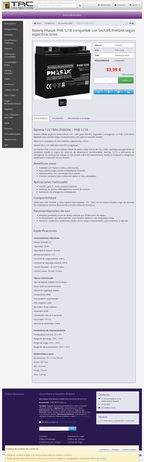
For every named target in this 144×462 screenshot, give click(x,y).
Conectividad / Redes (10, 63)
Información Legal (76, 436)
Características (41, 118)
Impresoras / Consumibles (10, 55)
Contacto (119, 5)
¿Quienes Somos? (47, 445)
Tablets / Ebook (11, 90)
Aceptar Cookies (129, 449)
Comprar (126, 80)
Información (57, 118)
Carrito (134, 5)
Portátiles (8, 34)
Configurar (104, 449)
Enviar (72, 428)
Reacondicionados (72, 15)
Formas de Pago (75, 442)
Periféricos (9, 84)
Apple (6, 123)
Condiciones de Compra (50, 442)
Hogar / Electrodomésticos (12, 102)
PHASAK (118, 45)
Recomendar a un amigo (79, 118)
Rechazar (115, 449)
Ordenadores (10, 23)
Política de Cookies (98, 458)
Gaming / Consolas (8, 72)
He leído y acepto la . (59, 422)
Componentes (10, 29)
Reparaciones (10, 139)
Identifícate (104, 5)
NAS (6, 145)
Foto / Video (9, 95)
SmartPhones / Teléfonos (11, 41)
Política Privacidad (47, 439)
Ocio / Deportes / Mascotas (12, 116)
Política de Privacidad (82, 416)
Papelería (8, 109)
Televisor (8, 48)
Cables (7, 78)
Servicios (8, 128)
